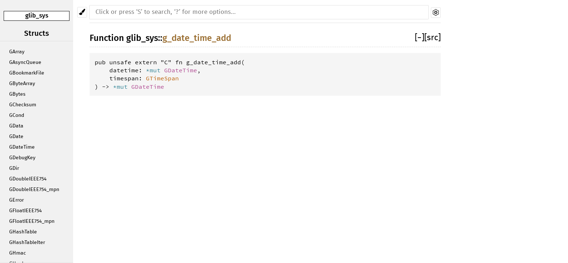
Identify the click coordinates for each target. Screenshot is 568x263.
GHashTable (23, 232)
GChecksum (22, 104)
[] (419, 38)
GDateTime (22, 147)
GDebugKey (22, 157)
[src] (432, 38)
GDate (16, 136)
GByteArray (22, 83)
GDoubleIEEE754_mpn (34, 189)
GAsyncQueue (25, 62)
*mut (155, 70)
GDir (14, 168)
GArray (17, 51)
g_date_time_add (196, 38)
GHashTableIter (27, 242)
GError (16, 200)
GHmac (17, 253)
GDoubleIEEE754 (27, 179)
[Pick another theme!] (82, 12)
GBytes (17, 94)
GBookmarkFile (26, 73)
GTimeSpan (162, 78)
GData (16, 126)
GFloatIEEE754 (25, 210)
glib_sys (36, 15)
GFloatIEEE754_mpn (31, 221)
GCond (16, 115)
